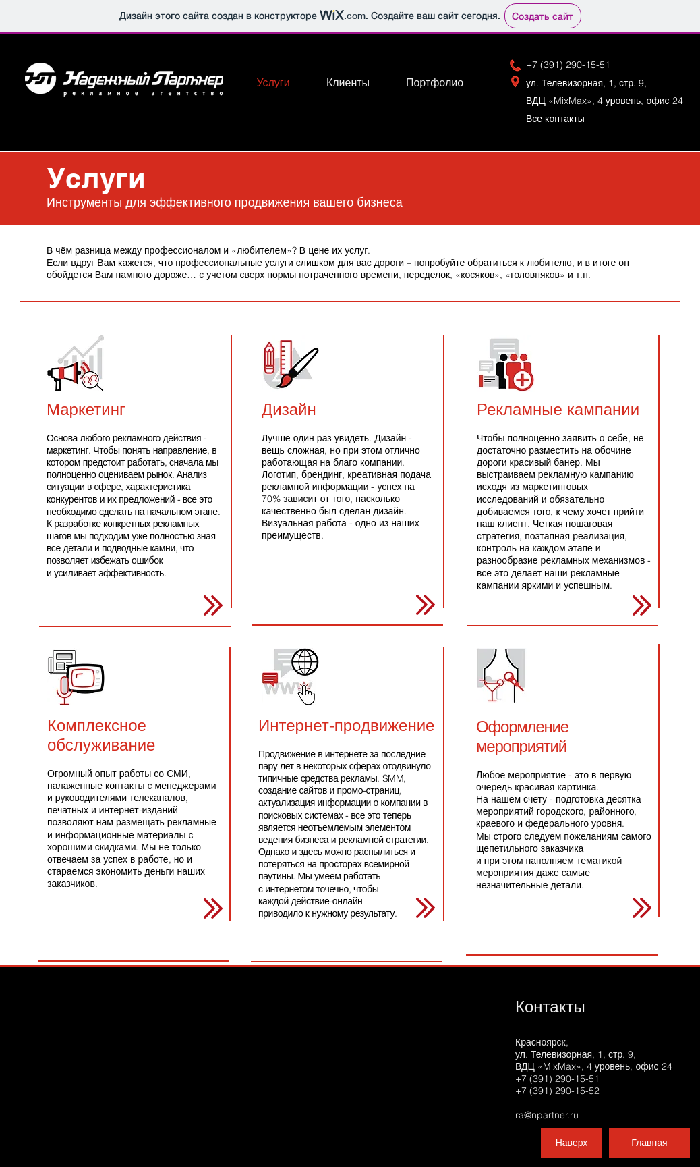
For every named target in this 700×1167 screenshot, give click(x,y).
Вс (560, 119)
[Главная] (649, 1143)
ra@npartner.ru (547, 1115)
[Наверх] (571, 1143)
